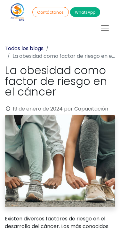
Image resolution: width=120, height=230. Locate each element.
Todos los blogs (24, 48)
